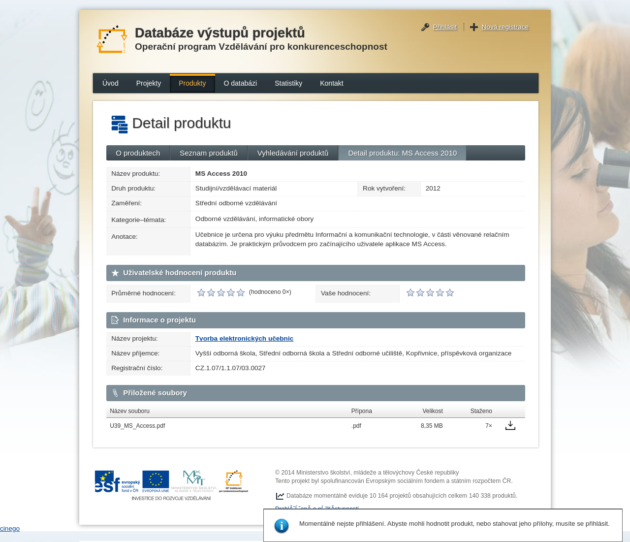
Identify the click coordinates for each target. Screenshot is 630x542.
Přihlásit (445, 27)
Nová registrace (505, 27)
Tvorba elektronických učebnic (244, 338)
